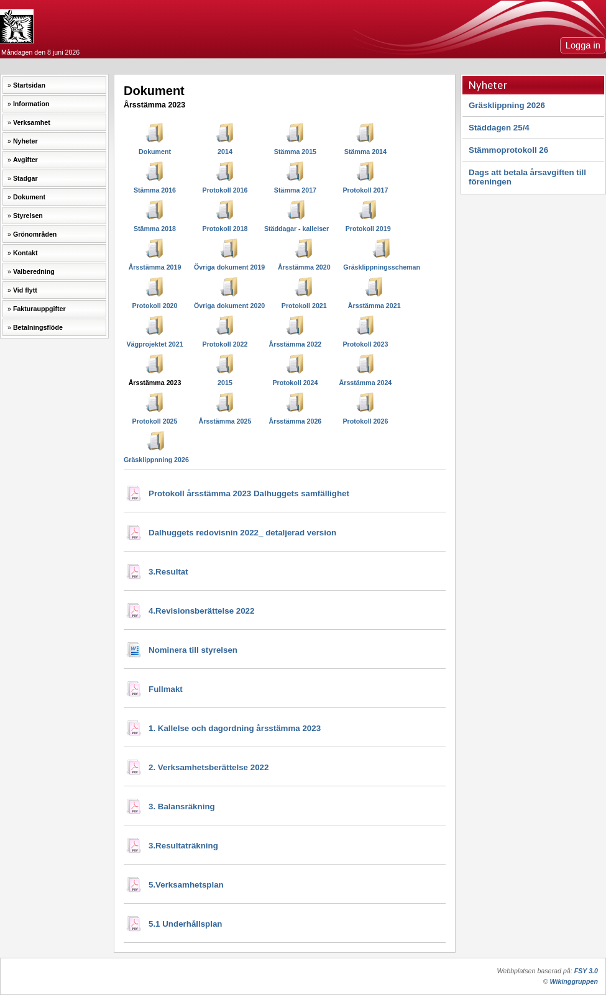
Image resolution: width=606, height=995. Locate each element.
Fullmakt (166, 689)
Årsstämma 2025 (225, 421)
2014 (225, 151)
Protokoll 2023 (365, 344)
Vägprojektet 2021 (154, 344)
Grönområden (35, 234)
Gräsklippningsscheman (381, 267)
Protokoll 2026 (365, 421)
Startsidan (29, 85)
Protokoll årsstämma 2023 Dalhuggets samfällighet (249, 493)
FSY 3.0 (586, 971)
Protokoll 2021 (304, 305)
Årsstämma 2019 (155, 267)
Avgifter (25, 159)
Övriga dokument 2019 (229, 267)
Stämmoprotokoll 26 (508, 150)
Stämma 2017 (295, 190)
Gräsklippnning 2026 (156, 459)
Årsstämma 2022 (295, 344)
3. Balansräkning (182, 806)
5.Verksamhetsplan (186, 884)
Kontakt (25, 253)
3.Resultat (168, 571)
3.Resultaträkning (183, 845)
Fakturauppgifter (39, 308)
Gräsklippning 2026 (507, 105)
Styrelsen (28, 215)
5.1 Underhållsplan (186, 924)
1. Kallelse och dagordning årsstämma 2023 (235, 728)
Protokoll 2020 (155, 305)
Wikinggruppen (574, 981)
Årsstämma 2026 (295, 421)
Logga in (583, 45)
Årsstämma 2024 (365, 382)
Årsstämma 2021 (374, 305)
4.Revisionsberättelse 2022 (201, 611)
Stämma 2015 (295, 151)
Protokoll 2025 (155, 421)
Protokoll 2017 (365, 190)
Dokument (29, 197)
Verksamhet (31, 122)
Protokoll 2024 (295, 382)
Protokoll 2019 (368, 228)
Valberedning (34, 271)
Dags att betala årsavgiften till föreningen (527, 177)
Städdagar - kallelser (296, 228)
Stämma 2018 (155, 228)
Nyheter (25, 141)
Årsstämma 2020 (304, 267)
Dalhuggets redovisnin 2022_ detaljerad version (242, 532)
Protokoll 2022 (225, 344)
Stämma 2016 (155, 190)
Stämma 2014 (365, 151)
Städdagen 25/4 (499, 127)
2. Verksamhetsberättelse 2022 (209, 767)
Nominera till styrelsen (193, 650)
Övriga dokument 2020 (229, 305)
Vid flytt (25, 290)
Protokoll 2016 (225, 190)
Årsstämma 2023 (155, 382)
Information (31, 103)
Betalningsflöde (38, 327)
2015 (225, 382)
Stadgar (25, 178)
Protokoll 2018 (225, 228)
